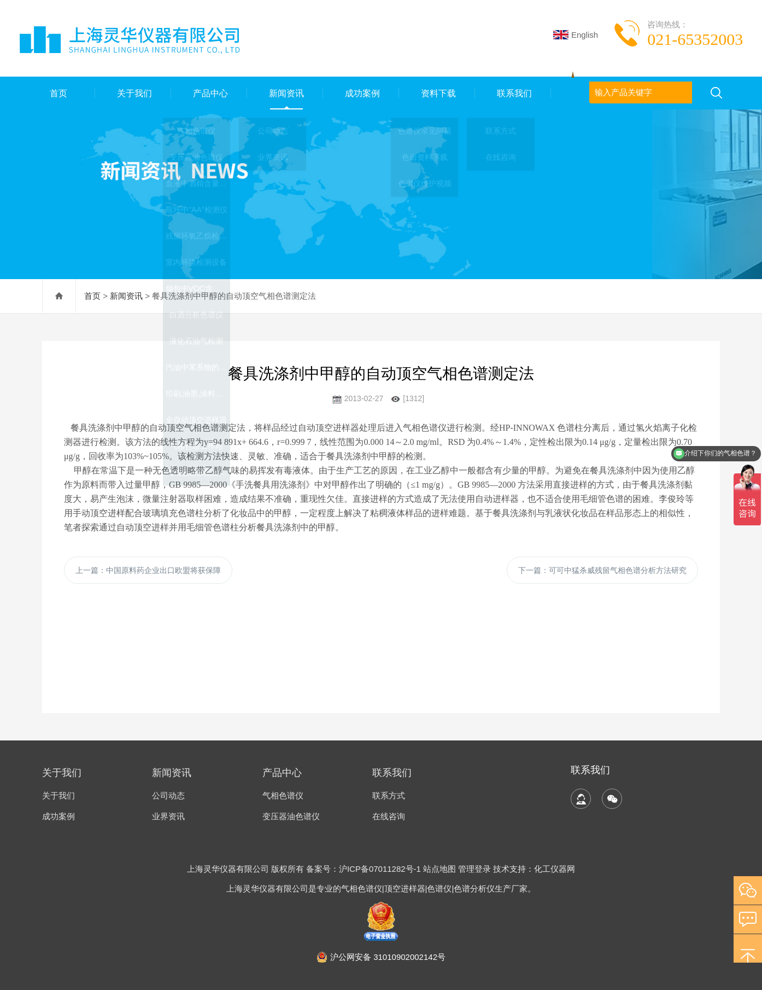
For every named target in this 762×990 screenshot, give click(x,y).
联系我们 (513, 93)
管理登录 (474, 868)
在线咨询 (388, 816)
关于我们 (132, 93)
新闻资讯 (285, 93)
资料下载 (437, 93)
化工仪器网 (554, 868)
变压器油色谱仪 (291, 816)
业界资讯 (168, 816)
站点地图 (439, 868)
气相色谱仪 (282, 795)
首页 (57, 93)
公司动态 (168, 795)
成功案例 (361, 93)
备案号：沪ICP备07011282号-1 (364, 868)
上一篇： (148, 570)
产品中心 (208, 93)
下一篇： (602, 570)
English (575, 34)
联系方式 (388, 795)
